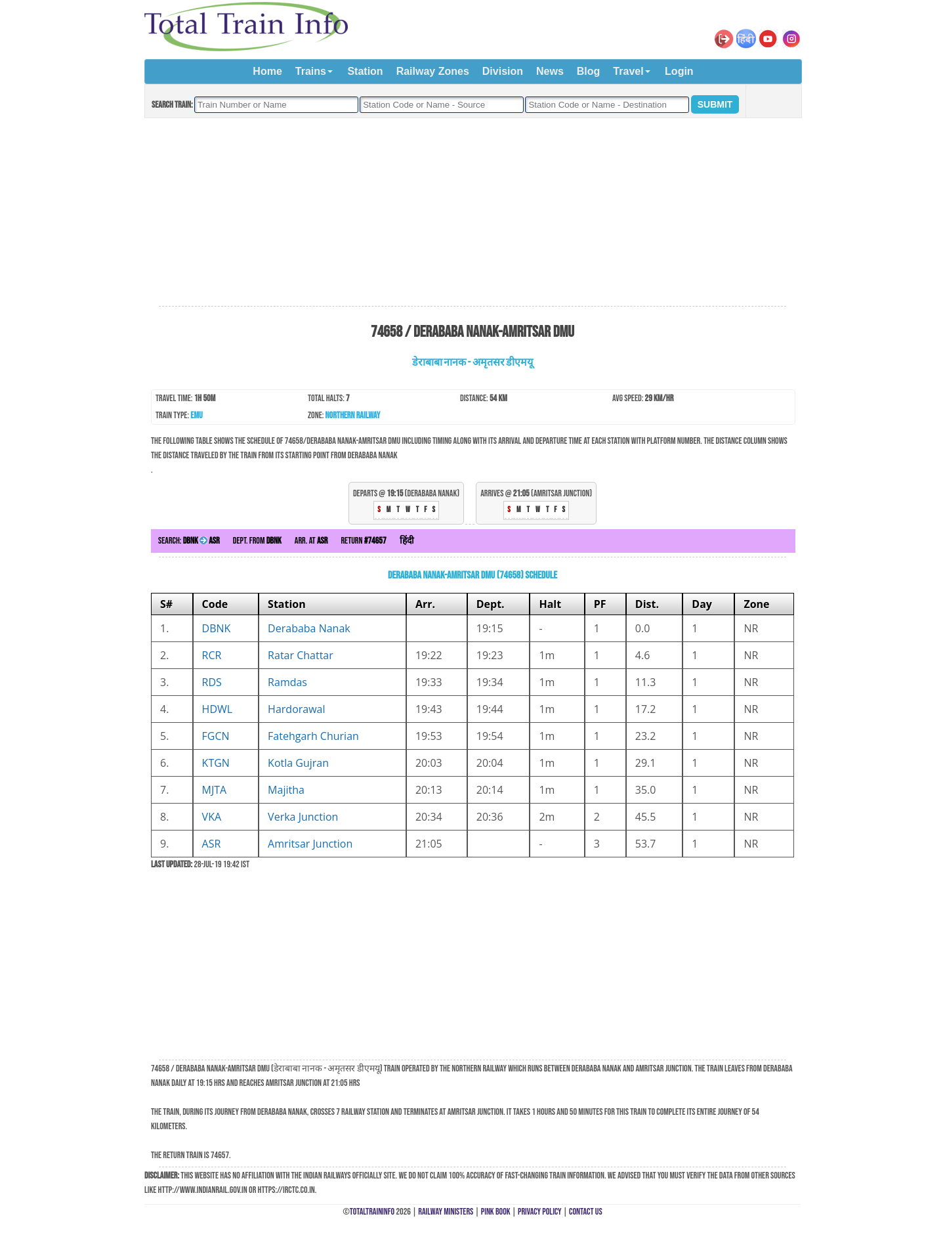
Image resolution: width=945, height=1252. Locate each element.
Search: (189, 540)
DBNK (216, 628)
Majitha (286, 790)
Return (363, 540)
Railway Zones (432, 71)
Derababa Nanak (309, 628)
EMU (196, 415)
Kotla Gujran (298, 763)
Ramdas (287, 682)
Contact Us (585, 1211)
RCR (212, 655)
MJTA (214, 790)
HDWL (217, 709)
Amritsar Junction (310, 843)
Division (502, 71)
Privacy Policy (540, 1211)
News (550, 71)
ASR (211, 843)
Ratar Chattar (300, 655)
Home (267, 71)
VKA (211, 816)
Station (365, 71)
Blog (588, 71)
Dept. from (257, 540)
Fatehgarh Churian (313, 736)
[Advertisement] (472, 213)
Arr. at (311, 540)
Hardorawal (296, 709)
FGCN (216, 736)
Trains (310, 71)
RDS (212, 682)
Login (679, 71)
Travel (628, 71)
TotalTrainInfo (372, 1211)
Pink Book (496, 1211)
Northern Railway (353, 415)
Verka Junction (303, 816)
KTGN (216, 763)
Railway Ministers (445, 1211)
